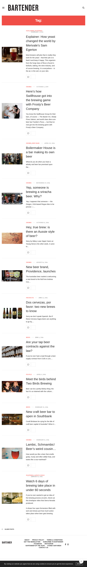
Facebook (38, 544)
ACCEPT (79, 563)
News (28, 337)
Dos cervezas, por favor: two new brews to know (40, 307)
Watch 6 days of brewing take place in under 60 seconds (40, 485)
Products (30, 297)
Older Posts (8, 529)
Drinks (29, 86)
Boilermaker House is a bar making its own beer (40, 152)
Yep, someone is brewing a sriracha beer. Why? (38, 192)
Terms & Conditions (55, 540)
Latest (37, 475)
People (29, 374)
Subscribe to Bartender (53, 542)
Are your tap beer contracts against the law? (40, 346)
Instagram (49, 544)
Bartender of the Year (35, 546)
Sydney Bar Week (54, 546)
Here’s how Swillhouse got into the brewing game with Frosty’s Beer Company (39, 100)
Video (42, 475)
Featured (38, 30)
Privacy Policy (38, 540)
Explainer (30, 30)
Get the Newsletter (32, 542)
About (26, 540)
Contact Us (43, 547)
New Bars (36, 143)
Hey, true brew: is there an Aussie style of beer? (40, 231)
